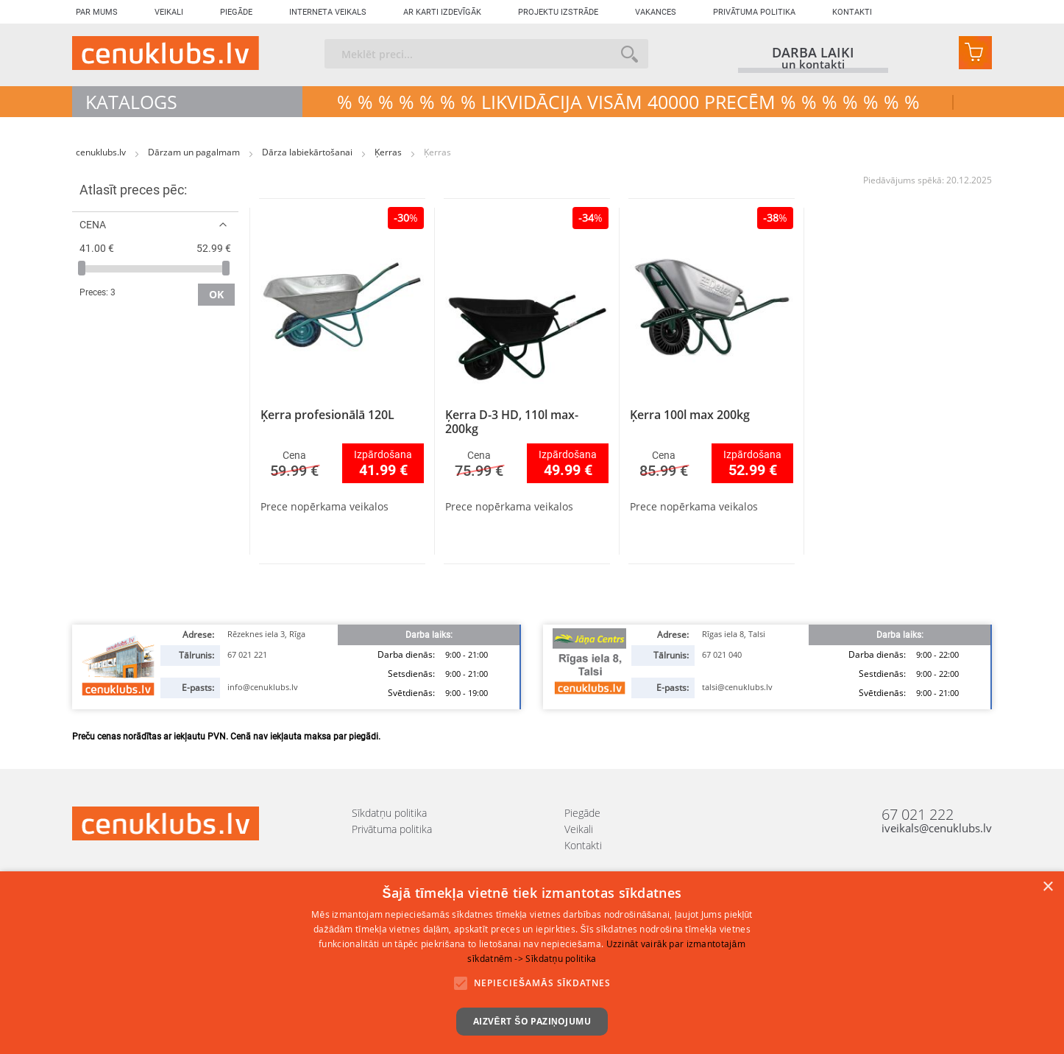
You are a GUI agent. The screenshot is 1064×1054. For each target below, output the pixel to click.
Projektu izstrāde (558, 12)
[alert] (532, 962)
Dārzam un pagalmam (195, 152)
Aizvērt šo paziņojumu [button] (532, 1021)
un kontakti (813, 65)
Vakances (655, 12)
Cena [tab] (92, 224)
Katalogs (131, 101)
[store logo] (165, 53)
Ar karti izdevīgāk (442, 12)
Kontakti (852, 12)
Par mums (97, 12)
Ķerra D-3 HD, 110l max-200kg (511, 422)
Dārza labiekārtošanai (308, 152)
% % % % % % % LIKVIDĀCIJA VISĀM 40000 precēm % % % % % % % (628, 101)
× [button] (1047, 887)
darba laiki (813, 52)
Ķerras (389, 152)
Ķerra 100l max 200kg (690, 415)
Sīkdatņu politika (389, 813)
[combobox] (486, 53)
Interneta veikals (327, 12)
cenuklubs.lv (102, 152)
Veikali (169, 12)
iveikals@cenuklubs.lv (937, 828)
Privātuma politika (754, 12)
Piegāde (236, 12)
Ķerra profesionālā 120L (327, 415)
